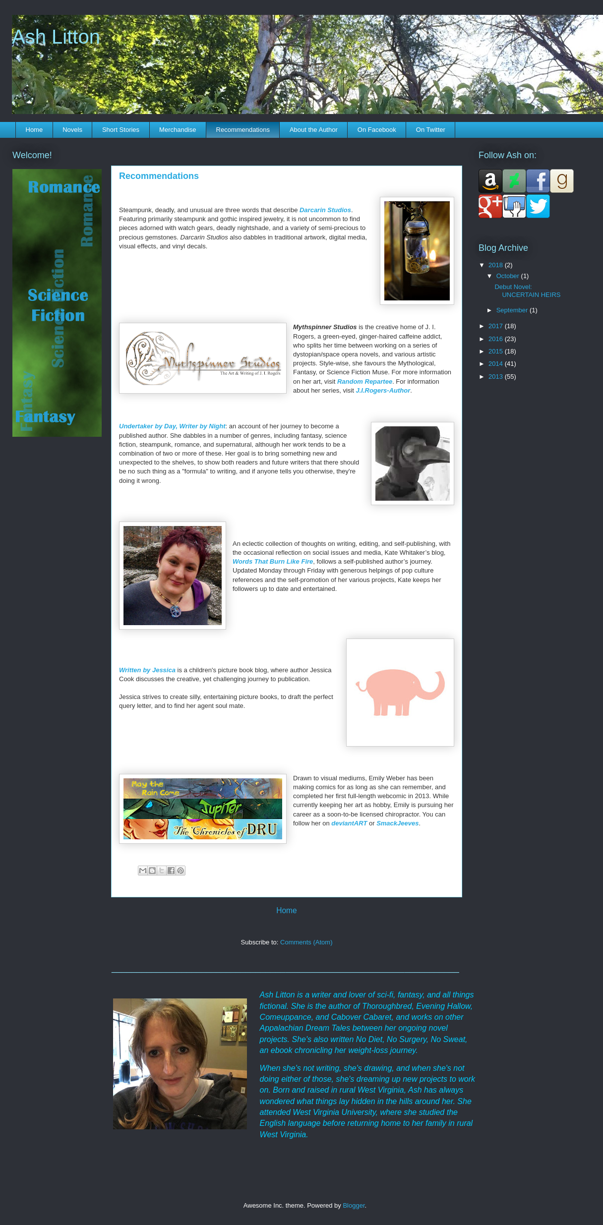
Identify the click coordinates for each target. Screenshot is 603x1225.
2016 (496, 339)
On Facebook (377, 129)
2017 (496, 326)
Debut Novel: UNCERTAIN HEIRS (527, 290)
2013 (496, 376)
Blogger (353, 1205)
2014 (496, 363)
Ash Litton (56, 37)
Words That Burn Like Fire (273, 561)
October (508, 276)
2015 (496, 351)
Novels (72, 129)
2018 (496, 265)
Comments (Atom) (306, 942)
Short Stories (120, 129)
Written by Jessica (147, 670)
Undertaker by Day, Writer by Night (172, 426)
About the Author (314, 129)
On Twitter (430, 129)
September (513, 310)
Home (34, 129)
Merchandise (177, 129)
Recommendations (243, 129)
